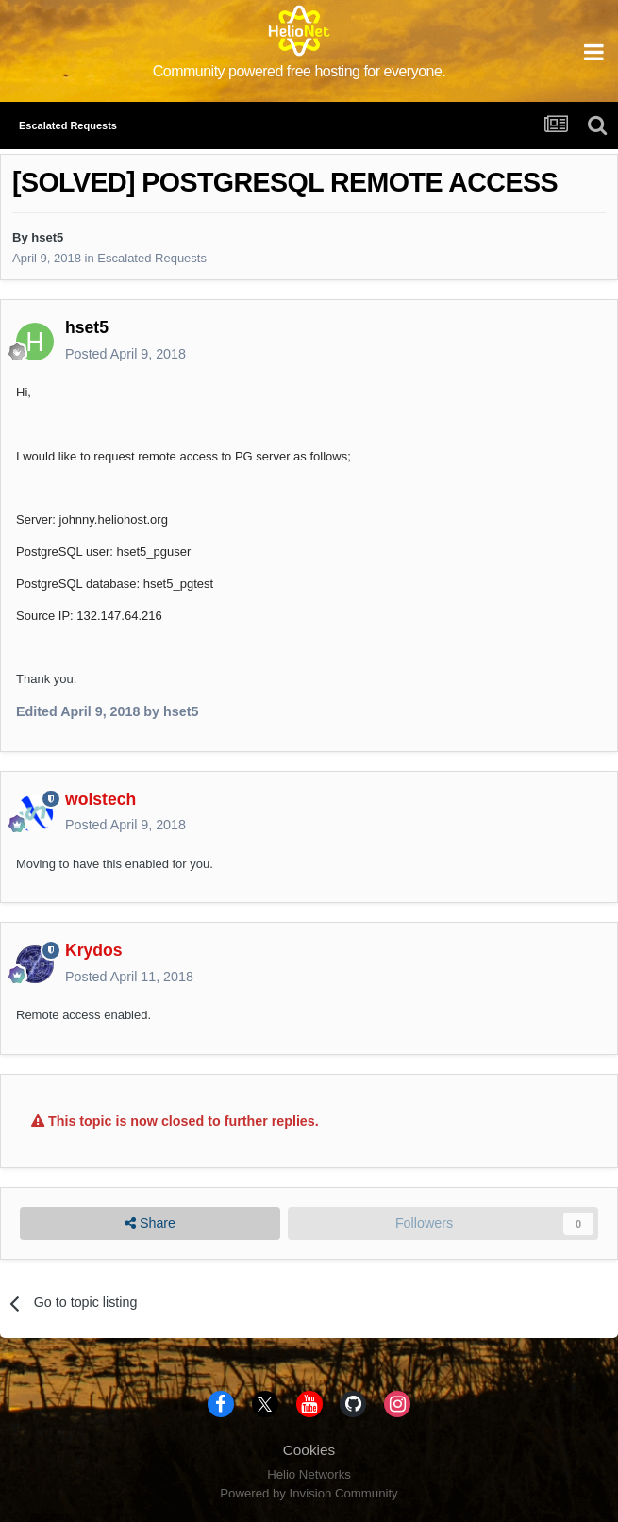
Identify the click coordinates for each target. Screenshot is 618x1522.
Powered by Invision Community (308, 1493)
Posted (125, 353)
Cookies (309, 1450)
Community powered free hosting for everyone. (299, 71)
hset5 (47, 237)
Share (150, 1223)
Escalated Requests (152, 258)
